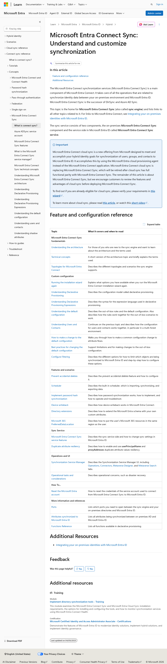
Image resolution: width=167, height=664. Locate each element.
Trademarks (134, 661)
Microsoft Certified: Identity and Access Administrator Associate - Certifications (90, 621)
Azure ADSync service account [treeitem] (25, 133)
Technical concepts (60, 256)
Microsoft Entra (69, 24)
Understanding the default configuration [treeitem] (27, 215)
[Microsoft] (6, 4)
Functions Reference (61, 526)
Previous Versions (28, 661)
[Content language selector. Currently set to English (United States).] (17, 654)
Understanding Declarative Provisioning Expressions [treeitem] (26, 203)
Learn (53, 24)
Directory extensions (61, 411)
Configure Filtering (60, 356)
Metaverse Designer (123, 465)
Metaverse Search (147, 465)
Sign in (159, 4)
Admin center (154, 13)
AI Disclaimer (9, 661)
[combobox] (22, 28)
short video (138, 202)
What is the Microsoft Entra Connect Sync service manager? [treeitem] (25, 155)
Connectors (106, 465)
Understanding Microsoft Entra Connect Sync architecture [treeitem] (26, 179)
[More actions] (159, 24)
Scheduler (56, 385)
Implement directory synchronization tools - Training (77, 601)
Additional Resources (63, 80)
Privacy (70, 661)
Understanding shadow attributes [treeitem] (26, 235)
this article (109, 202)
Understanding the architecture (67, 247)
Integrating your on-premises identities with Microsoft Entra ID (91, 544)
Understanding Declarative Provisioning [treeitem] (26, 191)
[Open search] (151, 4)
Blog (43, 661)
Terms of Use (117, 661)
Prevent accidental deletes (64, 376)
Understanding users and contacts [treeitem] (26, 225)
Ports (53, 506)
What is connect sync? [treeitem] (20, 59)
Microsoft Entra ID (91, 24)
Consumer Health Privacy (92, 661)
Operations (93, 465)
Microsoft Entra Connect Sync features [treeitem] (26, 143)
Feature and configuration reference (70, 75)
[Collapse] (40, 22)
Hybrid (109, 24)
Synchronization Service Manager (68, 462)
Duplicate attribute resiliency (65, 446)
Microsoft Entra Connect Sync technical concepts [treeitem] (26, 167)
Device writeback (59, 404)
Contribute (57, 661)
